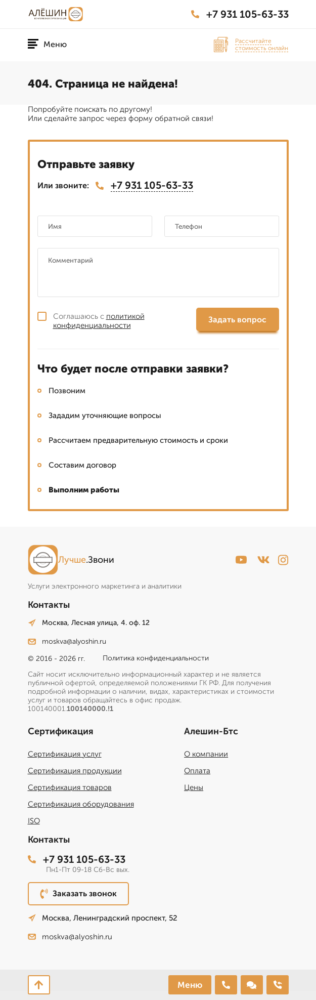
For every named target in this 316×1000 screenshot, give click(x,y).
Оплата (197, 770)
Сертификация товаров (70, 787)
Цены (193, 787)
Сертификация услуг (65, 754)
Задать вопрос (237, 319)
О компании (206, 754)
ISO (34, 820)
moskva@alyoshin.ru (67, 641)
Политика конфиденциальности (156, 658)
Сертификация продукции (75, 770)
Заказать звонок (78, 894)
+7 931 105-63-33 (240, 14)
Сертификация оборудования (81, 804)
